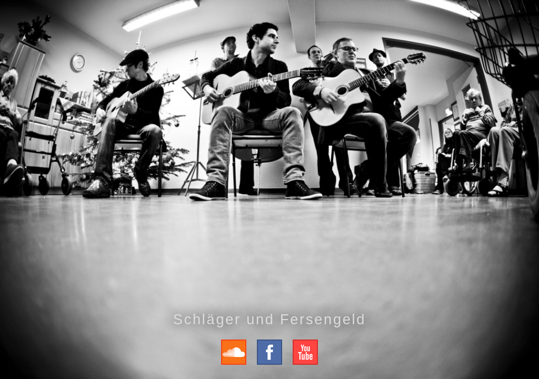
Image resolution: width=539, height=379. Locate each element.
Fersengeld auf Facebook (269, 352)
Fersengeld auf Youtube (305, 352)
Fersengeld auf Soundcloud (233, 352)
